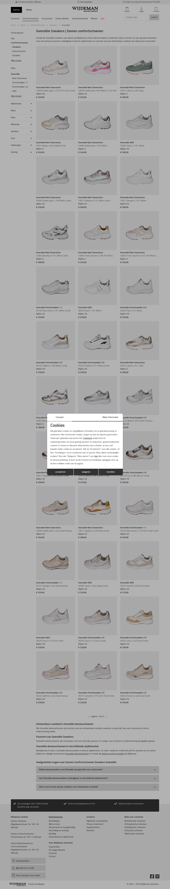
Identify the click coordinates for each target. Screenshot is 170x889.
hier (96, 456)
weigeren (86, 472)
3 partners (87, 438)
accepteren (60, 472)
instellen (111, 472)
